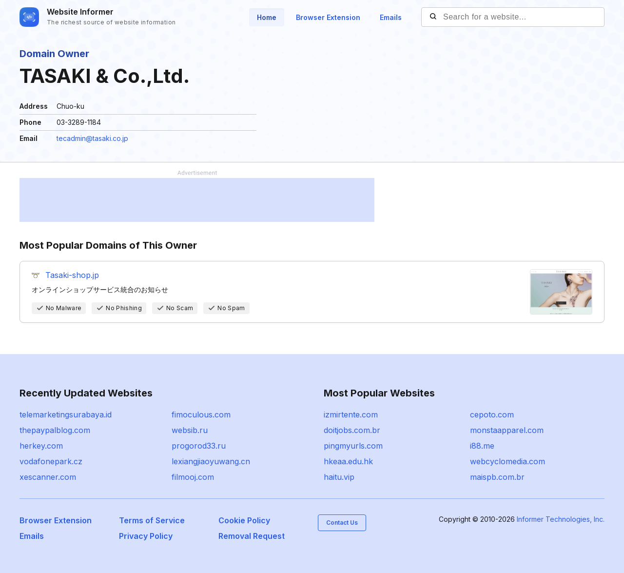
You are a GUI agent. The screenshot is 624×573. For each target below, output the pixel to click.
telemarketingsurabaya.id (66, 414)
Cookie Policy (244, 520)
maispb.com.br (497, 477)
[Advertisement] (197, 200)
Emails (391, 17)
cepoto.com (492, 414)
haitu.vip (339, 477)
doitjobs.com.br (352, 430)
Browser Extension (328, 17)
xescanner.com (48, 477)
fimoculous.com (201, 414)
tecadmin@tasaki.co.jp (92, 138)
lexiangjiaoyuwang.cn (211, 461)
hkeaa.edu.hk (348, 461)
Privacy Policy (146, 536)
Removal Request (251, 536)
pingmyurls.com (353, 446)
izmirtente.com (351, 414)
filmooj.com (193, 477)
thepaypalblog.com (55, 430)
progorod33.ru (199, 446)
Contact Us (342, 522)
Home (266, 17)
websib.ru (190, 430)
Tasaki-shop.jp (72, 275)
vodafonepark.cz (51, 461)
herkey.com (41, 446)
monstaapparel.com (507, 430)
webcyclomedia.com (507, 461)
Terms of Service (152, 520)
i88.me (482, 446)
